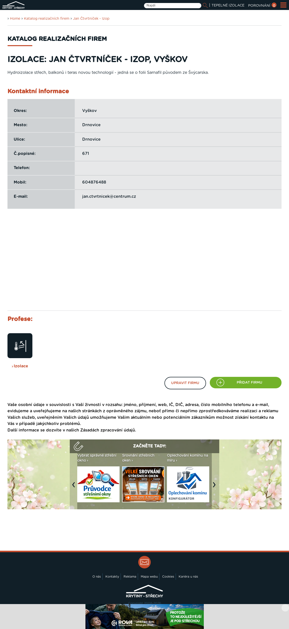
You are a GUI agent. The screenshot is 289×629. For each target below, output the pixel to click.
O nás (96, 576)
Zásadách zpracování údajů (107, 430)
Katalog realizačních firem (46, 18)
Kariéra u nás (188, 576)
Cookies (168, 576)
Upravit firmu (185, 383)
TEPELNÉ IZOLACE (228, 5)
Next (215, 487)
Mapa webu (149, 576)
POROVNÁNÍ (262, 5)
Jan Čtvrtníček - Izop (91, 18)
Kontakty (112, 576)
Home (15, 18)
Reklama (130, 576)
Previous (74, 487)
